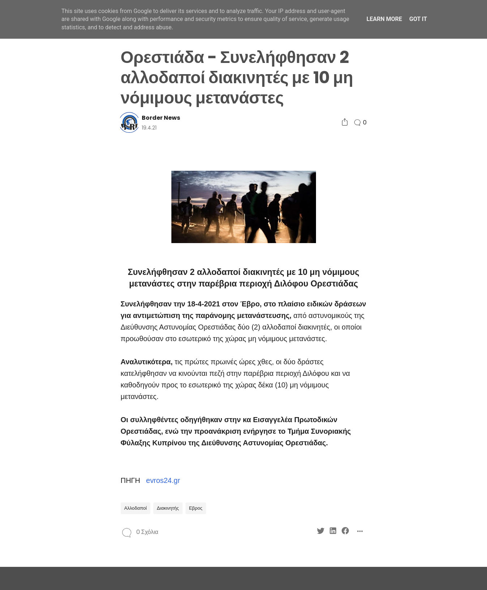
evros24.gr (163, 480)
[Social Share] (344, 122)
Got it (418, 19)
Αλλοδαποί (135, 508)
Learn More (384, 19)
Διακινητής (168, 508)
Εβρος (195, 508)
